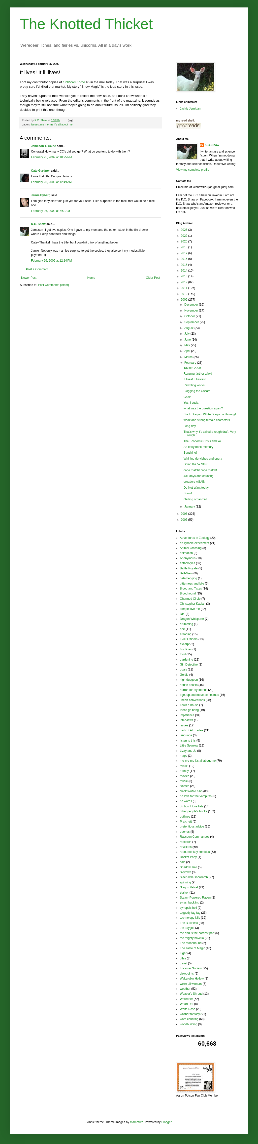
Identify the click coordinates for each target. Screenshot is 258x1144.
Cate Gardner (40, 170)
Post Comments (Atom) (53, 285)
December (191, 304)
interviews (186, 720)
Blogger (166, 1122)
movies (184, 776)
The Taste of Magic (192, 948)
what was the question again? (203, 408)
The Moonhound (190, 943)
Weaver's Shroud (191, 993)
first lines (186, 649)
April (187, 351)
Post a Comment (37, 269)
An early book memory (198, 447)
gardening (186, 659)
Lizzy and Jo (188, 750)
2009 (184, 299)
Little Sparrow (189, 745)
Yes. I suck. (191, 402)
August (189, 328)
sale (182, 862)
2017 (184, 253)
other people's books (193, 811)
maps (183, 755)
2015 (184, 265)
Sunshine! (190, 452)
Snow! (188, 493)
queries (185, 831)
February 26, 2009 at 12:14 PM (51, 260)
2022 (184, 235)
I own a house (189, 705)
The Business (189, 923)
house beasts (188, 685)
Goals (187, 397)
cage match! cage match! (200, 470)
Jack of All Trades (191, 730)
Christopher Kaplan (192, 603)
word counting (189, 1019)
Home (91, 277)
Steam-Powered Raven (195, 897)
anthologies (187, 563)
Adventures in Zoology (194, 538)
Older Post (153, 277)
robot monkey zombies (195, 852)
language (186, 735)
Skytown (185, 872)
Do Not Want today (196, 487)
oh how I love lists (191, 806)
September (192, 322)
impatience (187, 715)
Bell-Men (186, 573)
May (187, 345)
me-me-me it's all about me (56, 124)
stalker (184, 892)
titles (183, 958)
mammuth (136, 1122)
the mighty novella (192, 938)
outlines (185, 816)
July (187, 333)
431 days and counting (199, 476)
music (184, 781)
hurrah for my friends (193, 690)
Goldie (184, 674)
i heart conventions (192, 700)
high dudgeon (189, 679)
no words (186, 801)
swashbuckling (189, 902)
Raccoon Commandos (194, 836)
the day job (187, 928)
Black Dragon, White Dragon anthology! (210, 414)
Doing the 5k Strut (195, 464)
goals (183, 669)
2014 (184, 270)
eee (182, 629)
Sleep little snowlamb (194, 877)
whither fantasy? (190, 1014)
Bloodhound (188, 593)
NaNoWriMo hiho (191, 791)
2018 (184, 247)
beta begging (188, 578)
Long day (190, 426)
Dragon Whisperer (192, 619)
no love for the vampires (196, 796)
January (190, 506)
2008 (184, 513)
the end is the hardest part (197, 933)
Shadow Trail (188, 867)
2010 (184, 294)
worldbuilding (188, 1024)
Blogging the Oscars (197, 391)
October (190, 316)
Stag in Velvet (189, 887)
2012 (184, 282)
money (184, 771)
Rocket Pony (188, 857)
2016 (184, 259)
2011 (184, 288)
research (186, 842)
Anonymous (187, 558)
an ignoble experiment (194, 543)
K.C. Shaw (38, 224)
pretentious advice (192, 826)
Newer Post (28, 277)
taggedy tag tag (190, 912)
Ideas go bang (189, 710)
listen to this (187, 740)
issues (35, 124)
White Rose (187, 1009)
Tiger (183, 953)
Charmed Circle (190, 598)
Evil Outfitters (188, 639)
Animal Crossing (190, 548)
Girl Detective (189, 664)
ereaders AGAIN (194, 481)
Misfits (184, 766)
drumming (186, 624)
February (190, 362)
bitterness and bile (192, 583)
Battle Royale (188, 568)
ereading (186, 634)
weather (185, 988)
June (188, 339)
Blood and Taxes (191, 588)
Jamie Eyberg (40, 195)
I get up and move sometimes (199, 695)
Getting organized (195, 499)
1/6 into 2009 (192, 368)
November (191, 310)
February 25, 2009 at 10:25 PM (51, 157)
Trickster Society (191, 968)
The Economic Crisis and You (203, 441)
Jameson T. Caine (43, 146)
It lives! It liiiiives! (195, 379)
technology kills (190, 917)
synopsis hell (188, 907)
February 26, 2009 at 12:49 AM (51, 182)
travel (183, 963)
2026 (184, 230)
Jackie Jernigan (190, 108)
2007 (184, 519)
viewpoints (187, 973)
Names (184, 786)
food (183, 654)
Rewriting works (194, 385)
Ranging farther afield (198, 373)
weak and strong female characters (207, 420)
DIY (182, 614)
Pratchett (186, 821)
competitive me (190, 609)
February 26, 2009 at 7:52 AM (50, 211)
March (189, 357)
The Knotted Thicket (86, 24)
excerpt (185, 644)
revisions (186, 847)
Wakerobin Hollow (192, 978)
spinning (185, 882)
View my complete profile (192, 169)
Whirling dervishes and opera (203, 458)
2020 (184, 241)
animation (186, 553)
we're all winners (191, 984)
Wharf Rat (186, 1004)
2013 (184, 276)
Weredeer (186, 999)
